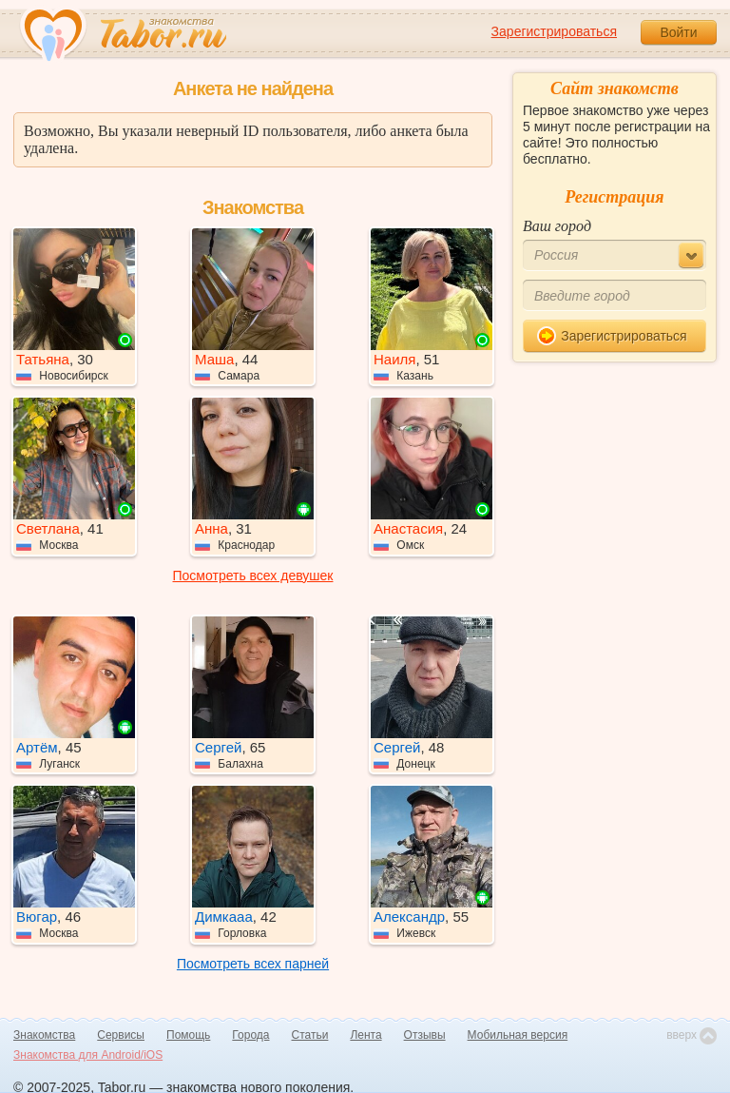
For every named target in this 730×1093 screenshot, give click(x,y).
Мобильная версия (518, 1035)
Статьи (310, 1035)
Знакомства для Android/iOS (88, 1055)
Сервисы (120, 1035)
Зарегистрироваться (554, 31)
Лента (365, 1035)
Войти (678, 32)
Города (250, 1035)
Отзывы (425, 1035)
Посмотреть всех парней (253, 963)
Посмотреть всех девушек (253, 575)
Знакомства (44, 1035)
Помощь (188, 1035)
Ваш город (557, 226)
